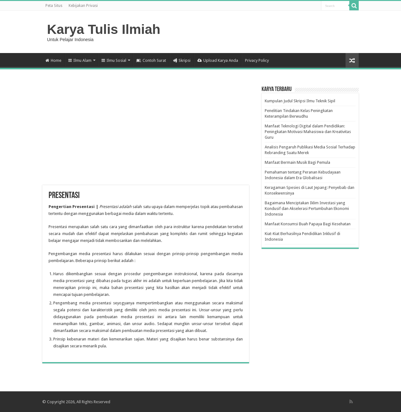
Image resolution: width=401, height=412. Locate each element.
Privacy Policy (257, 60)
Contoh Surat (151, 60)
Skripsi (181, 60)
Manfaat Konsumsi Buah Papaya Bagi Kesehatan (308, 224)
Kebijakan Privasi (83, 5)
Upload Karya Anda (217, 60)
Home (53, 60)
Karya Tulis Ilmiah (103, 29)
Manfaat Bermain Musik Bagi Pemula (297, 162)
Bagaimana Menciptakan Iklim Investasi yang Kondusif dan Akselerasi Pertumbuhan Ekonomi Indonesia (307, 209)
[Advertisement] (145, 135)
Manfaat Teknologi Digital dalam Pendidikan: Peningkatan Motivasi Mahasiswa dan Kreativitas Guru (308, 132)
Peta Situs (53, 5)
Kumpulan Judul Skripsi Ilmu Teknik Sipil (300, 101)
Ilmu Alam (79, 60)
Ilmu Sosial (114, 60)
